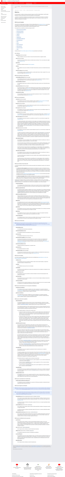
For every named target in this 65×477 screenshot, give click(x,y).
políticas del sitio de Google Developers (36, 446)
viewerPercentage (19, 47)
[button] (5, 19)
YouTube (4, 1)
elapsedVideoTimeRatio (24, 304)
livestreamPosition (20, 290)
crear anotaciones (45, 241)
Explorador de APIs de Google (16, 475)
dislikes (18, 35)
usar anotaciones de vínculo (21, 242)
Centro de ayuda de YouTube (43, 100)
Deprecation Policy (28, 73)
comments (18, 34)
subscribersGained (20, 44)
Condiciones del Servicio (42, 24)
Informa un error (32, 475)
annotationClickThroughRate (21, 29)
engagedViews (19, 37)
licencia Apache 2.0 (18, 446)
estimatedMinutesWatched (21, 38)
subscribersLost (19, 46)
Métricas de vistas (26, 173)
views (17, 49)
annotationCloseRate (20, 31)
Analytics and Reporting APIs (13, 1)
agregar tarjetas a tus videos (42, 257)
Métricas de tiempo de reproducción (34, 173)
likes (17, 41)
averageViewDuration (20, 32)
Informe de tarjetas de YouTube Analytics (21, 258)
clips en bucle (29, 88)
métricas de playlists (31, 64)
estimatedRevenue (19, 40)
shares (18, 43)
